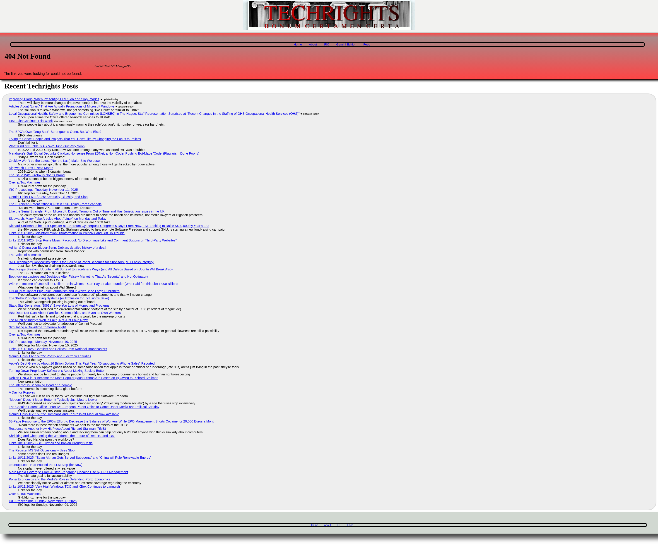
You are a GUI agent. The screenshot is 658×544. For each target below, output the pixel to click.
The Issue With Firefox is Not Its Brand (37, 176)
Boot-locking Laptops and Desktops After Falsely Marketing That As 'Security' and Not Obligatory (78, 277)
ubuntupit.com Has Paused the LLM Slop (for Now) (45, 465)
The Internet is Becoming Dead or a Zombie (40, 386)
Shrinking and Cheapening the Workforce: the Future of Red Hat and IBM (62, 436)
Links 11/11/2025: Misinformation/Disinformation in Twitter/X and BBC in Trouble (67, 234)
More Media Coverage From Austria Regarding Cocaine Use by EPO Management (68, 473)
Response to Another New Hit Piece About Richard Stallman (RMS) (57, 429)
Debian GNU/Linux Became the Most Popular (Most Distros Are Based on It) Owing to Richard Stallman (83, 378)
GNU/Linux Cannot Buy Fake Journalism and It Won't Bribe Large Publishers (64, 291)
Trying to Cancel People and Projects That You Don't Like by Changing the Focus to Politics (75, 139)
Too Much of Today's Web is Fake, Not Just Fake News (48, 320)
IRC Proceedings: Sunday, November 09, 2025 (43, 501)
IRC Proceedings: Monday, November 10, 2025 (43, 342)
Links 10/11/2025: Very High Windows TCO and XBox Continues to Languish (64, 487)
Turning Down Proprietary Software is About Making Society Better (57, 371)
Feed (366, 44)
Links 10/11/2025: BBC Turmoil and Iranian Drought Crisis (51, 444)
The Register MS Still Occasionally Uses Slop (42, 451)
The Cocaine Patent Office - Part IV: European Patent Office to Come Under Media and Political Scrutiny (84, 407)
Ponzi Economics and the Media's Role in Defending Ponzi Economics (59, 480)
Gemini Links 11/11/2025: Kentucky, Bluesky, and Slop (48, 197)
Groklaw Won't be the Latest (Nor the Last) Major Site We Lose (54, 161)
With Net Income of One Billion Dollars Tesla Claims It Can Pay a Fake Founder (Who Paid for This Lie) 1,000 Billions (93, 284)
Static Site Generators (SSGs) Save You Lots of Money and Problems (59, 306)
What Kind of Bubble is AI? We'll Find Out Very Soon (46, 147)
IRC (326, 44)
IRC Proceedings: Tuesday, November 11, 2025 (43, 190)
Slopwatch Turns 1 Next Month (31, 168)
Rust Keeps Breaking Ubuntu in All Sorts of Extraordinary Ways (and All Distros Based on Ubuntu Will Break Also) (91, 270)
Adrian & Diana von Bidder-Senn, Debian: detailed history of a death (58, 248)
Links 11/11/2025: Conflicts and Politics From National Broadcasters (58, 349)
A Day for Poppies (22, 393)
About (313, 44)
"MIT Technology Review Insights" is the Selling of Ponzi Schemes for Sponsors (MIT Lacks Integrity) (81, 263)
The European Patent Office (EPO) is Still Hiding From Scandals (55, 205)
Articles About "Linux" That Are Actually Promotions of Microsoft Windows (61, 107)
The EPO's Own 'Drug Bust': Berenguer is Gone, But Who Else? (55, 132)
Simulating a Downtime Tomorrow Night (37, 328)
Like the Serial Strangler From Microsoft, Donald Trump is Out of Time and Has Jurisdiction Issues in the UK (86, 212)
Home (298, 44)
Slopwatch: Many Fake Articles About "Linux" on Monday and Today (57, 219)
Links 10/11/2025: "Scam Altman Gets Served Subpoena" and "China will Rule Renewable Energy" (80, 458)
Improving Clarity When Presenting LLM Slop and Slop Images (54, 100)
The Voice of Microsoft (25, 255)
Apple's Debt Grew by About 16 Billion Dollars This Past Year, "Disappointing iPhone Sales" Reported (82, 364)
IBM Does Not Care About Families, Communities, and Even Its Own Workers (65, 313)
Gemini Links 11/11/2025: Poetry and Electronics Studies (50, 357)
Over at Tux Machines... (26, 183)
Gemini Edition (346, 44)
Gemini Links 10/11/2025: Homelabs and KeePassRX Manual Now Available (64, 415)
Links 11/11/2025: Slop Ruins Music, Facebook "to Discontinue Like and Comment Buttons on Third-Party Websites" (93, 241)
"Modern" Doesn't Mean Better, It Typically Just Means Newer (53, 400)
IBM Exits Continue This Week (31, 121)
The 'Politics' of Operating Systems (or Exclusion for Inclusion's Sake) (59, 299)
